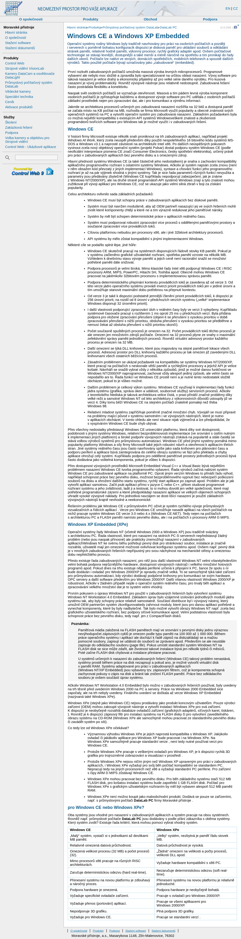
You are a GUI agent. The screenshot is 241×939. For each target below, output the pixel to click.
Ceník (9, 102)
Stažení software (18, 43)
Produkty (90, 19)
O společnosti (30, 19)
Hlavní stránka (16, 32)
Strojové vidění (24, 68)
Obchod (150, 19)
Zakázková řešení (18, 127)
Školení (11, 122)
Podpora (210, 19)
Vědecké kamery (18, 91)
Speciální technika (19, 97)
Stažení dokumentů (20, 48)
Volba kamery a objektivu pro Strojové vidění (27, 140)
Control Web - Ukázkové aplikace (30, 147)
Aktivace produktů (19, 107)
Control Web (14, 63)
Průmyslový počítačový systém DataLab (130, 27)
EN (227, 8)
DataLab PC (168, 27)
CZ (235, 8)
